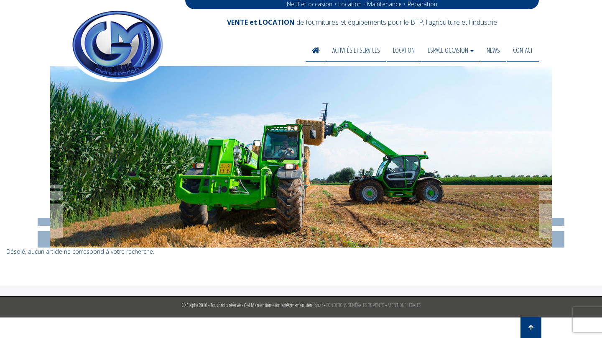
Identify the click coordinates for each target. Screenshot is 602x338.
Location (404, 50)
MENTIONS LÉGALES (404, 305)
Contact (523, 50)
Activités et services (356, 50)
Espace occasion (451, 50)
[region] (301, 157)
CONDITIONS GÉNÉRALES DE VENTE (355, 305)
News (493, 50)
